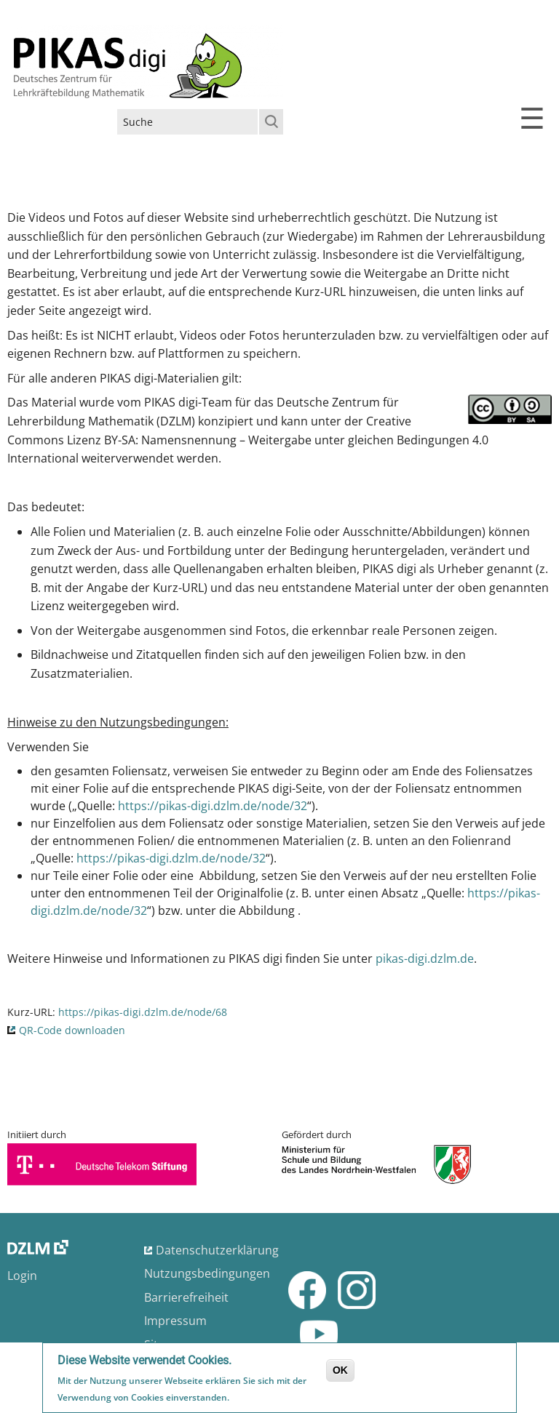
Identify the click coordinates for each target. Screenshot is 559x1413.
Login (22, 1276)
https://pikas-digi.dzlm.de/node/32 (212, 806)
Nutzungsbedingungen (207, 1273)
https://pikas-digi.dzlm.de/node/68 (142, 1012)
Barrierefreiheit (186, 1297)
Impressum (175, 1321)
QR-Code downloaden (72, 1030)
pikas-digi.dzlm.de (425, 958)
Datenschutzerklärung (217, 1250)
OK (340, 1371)
